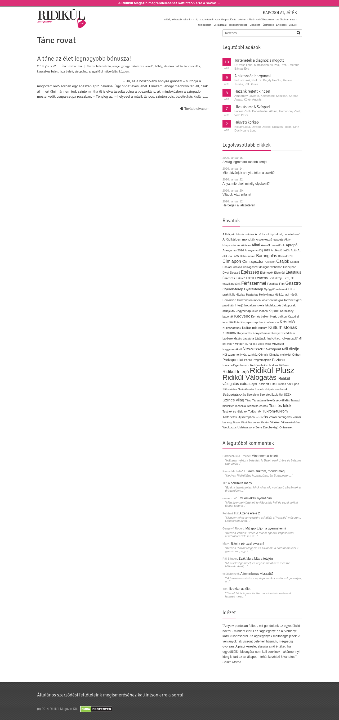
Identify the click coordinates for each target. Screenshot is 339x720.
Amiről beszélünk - (265, 19)
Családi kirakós (232, 267)
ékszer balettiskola (99, 66)
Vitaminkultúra (290, 422)
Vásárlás (246, 422)
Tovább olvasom (196, 109)
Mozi (268, 343)
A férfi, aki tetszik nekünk (238, 234)
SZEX (287, 394)
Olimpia (263, 354)
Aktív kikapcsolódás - (226, 19)
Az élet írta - (282, 19)
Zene (259, 427)
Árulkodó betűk (280, 250)
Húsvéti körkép (246, 122)
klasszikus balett (47, 71)
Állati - (251, 19)
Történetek (229, 417)
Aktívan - (243, 19)
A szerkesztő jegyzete (269, 239)
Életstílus (293, 272)
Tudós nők (254, 411)
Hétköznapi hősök (286, 294)
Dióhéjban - (256, 25)
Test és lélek (280, 405)
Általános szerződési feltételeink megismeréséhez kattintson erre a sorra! (110, 695)
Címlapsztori (253, 261)
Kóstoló (287, 321)
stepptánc (81, 71)
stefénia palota (173, 66)
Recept (244, 365)
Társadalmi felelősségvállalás (271, 400)
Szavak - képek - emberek (271, 389)
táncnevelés (192, 66)
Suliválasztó (246, 389)
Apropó (291, 245)
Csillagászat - (221, 25)
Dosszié (235, 272)
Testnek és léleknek (234, 411)
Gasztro (293, 283)
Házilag (240, 294)
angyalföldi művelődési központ (109, 71)
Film (281, 283)
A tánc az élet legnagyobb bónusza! (84, 58)
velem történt (261, 422)
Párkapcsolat (232, 360)
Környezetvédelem (283, 333)
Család (294, 261)
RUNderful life (267, 384)
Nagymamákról (232, 349)
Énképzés (228, 278)
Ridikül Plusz (272, 370)
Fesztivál (272, 283)
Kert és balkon (260, 316)
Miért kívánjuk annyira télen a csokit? (248, 173)
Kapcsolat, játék (280, 12)
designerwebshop (270, 267)
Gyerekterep (253, 289)
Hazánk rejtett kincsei (252, 91)
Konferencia (271, 322)
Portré (248, 359)
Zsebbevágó (271, 427)
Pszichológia (230, 365)
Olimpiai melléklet (280, 354)
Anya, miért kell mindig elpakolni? (246, 183)
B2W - (293, 19)
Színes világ (233, 400)
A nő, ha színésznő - (203, 19)
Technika (240, 405)
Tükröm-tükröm (275, 411)
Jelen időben (260, 311)
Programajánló (262, 359)
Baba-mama (247, 256)
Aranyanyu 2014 (233, 250)
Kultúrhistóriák (282, 327)
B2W (236, 256)
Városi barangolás (280, 417)
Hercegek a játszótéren (238, 205)
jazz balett (66, 71)
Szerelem (253, 394)
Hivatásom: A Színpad (252, 107)
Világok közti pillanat (236, 194)
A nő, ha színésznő (288, 234)
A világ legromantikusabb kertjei (244, 162)
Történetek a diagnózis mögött (259, 60)
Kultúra (262, 327)
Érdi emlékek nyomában (255, 498)
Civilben (270, 261)
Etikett (250, 278)
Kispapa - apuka (251, 322)
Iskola (260, 305)
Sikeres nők (284, 384)
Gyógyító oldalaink (275, 289)
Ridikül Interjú (235, 371)
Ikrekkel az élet (240, 589)
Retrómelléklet (259, 365)
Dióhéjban (289, 267)
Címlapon (232, 261)
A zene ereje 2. (250, 513)
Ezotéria (261, 278)
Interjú (239, 305)
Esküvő (293, 25)
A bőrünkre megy (240, 483)
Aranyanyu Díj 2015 (257, 250)
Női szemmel (230, 354)
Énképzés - (282, 25)
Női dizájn (290, 349)
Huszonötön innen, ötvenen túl (257, 300)
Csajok (282, 261)
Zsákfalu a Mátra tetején (256, 558)
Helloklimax (266, 294)
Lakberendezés (232, 338)
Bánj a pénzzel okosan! (247, 543)
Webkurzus (229, 427)
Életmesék (266, 272)
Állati (255, 245)
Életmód (279, 272)
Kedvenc (242, 316)
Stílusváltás (229, 389)
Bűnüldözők (285, 256)
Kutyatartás (244, 333)
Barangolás (266, 255)
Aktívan (246, 245)
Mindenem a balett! (265, 456)
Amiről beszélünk (273, 245)
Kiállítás (234, 322)
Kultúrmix (229, 333)
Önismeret (285, 427)
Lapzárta (248, 338)
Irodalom (250, 305)
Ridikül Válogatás (250, 377)
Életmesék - (269, 25)
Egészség (250, 272)
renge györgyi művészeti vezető (132, 66)
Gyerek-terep (232, 289)
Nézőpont (273, 349)
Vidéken (275, 422)
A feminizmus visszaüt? (257, 574)
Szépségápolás (234, 394)
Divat (225, 272)
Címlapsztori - (205, 25)
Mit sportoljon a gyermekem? (266, 528)
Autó (294, 250)
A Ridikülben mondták (239, 239)
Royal (253, 384)
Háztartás (252, 294)
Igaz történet (286, 300)
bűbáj (158, 66)
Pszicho (278, 360)
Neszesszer (254, 348)
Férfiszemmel (253, 283)
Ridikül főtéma (279, 365)
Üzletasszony (246, 427)
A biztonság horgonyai (252, 76)
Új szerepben (246, 417)
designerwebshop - (239, 25)
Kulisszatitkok (231, 327)
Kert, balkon (278, 316)
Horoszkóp (229, 300)
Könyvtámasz (261, 333)
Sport (295, 384)
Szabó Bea (75, 66)
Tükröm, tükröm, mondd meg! (264, 471)
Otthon (296, 354)
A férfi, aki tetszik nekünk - (178, 19)
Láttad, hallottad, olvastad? (276, 338)
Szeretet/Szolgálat (271, 394)
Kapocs (274, 311)
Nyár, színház (248, 354)
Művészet (278, 343)
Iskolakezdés (273, 305)
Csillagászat (250, 267)
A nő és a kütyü (265, 234)
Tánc (248, 400)
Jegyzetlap (243, 311)
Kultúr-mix (249, 328)
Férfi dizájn (276, 278)
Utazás (262, 416)
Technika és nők (257, 405)
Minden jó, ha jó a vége (249, 343)
